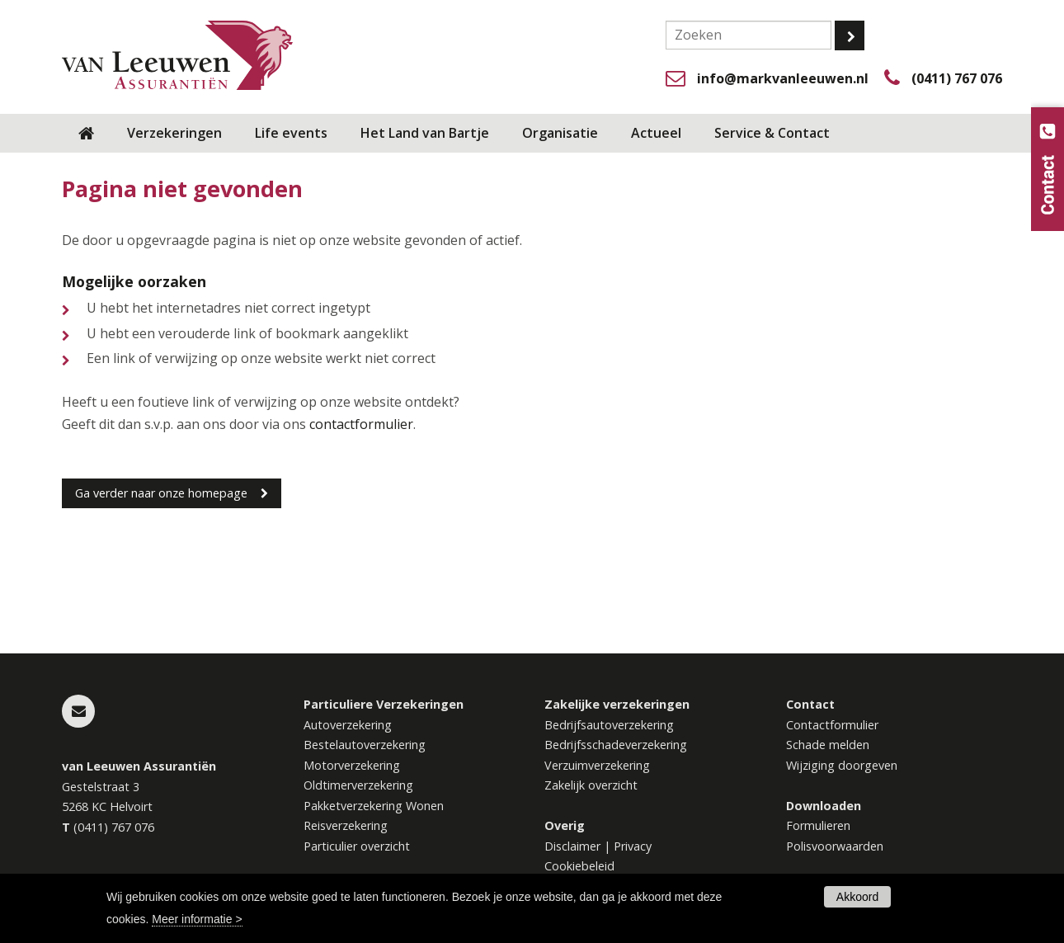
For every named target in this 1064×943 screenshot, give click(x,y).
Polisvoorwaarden (834, 846)
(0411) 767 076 (956, 78)
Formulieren (818, 825)
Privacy (633, 846)
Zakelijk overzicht (591, 785)
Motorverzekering (352, 765)
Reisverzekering (346, 825)
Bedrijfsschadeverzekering (615, 744)
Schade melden (827, 744)
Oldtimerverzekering (358, 785)
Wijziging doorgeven (841, 765)
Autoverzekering (348, 725)
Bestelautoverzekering (365, 744)
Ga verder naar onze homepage (161, 493)
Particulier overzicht (357, 846)
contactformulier (361, 424)
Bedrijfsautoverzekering (609, 725)
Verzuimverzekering (597, 765)
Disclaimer (572, 846)
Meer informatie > (197, 919)
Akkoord (857, 896)
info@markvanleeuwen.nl (783, 78)
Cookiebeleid (579, 866)
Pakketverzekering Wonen (374, 805)
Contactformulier (832, 725)
